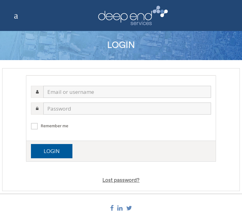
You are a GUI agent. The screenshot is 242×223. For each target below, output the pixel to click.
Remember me (54, 126)
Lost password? (121, 180)
